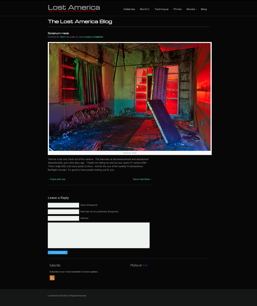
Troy (63, 37)
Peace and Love (56, 179)
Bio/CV (144, 9)
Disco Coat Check (142, 179)
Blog (204, 9)
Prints (178, 9)
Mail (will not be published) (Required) (99, 211)
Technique (161, 9)
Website (84, 218)
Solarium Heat (58, 33)
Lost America (74, 7)
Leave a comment (93, 37)
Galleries (129, 9)
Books (191, 9)
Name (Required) (88, 205)
